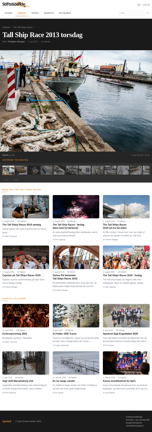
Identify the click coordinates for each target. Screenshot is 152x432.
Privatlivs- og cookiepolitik (138, 420)
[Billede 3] (34, 170)
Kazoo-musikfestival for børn (119, 381)
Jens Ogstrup (60, 240)
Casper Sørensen (62, 345)
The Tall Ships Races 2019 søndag (21, 224)
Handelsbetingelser (135, 426)
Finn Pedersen (10, 393)
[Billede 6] (72, 170)
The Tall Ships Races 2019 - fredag (122, 275)
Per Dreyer (109, 345)
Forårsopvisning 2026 (14, 333)
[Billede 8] (98, 170)
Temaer (35, 13)
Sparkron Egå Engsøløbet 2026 (120, 333)
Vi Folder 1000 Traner (65, 333)
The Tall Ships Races (23, 27)
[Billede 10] (123, 170)
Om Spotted (65, 13)
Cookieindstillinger (134, 417)
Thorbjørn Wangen (16, 41)
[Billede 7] (85, 170)
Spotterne (49, 13)
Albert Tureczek (11, 236)
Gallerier (22, 13)
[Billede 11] (136, 170)
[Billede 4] (47, 170)
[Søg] (147, 13)
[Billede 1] (8, 170)
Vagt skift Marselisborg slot (17, 381)
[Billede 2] (21, 170)
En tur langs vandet (64, 381)
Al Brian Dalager (111, 240)
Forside (8, 13)
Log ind (146, 5)
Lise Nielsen (110, 393)
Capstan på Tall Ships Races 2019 (21, 275)
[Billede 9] (110, 170)
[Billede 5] (59, 170)
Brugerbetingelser (134, 423)
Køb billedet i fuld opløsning (15, 160)
